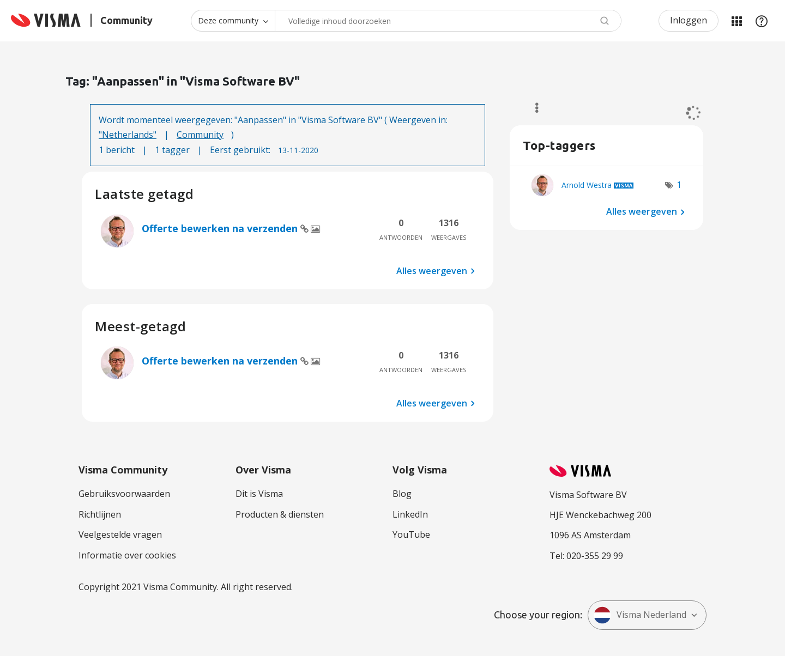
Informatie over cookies (127, 555)
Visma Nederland (640, 615)
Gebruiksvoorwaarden (124, 494)
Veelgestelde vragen (120, 534)
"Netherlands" (127, 135)
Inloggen (688, 20)
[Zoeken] (448, 21)
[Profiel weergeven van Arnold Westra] (586, 185)
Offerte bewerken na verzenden (221, 228)
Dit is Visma (259, 494)
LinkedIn (410, 514)
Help (761, 20)
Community (200, 135)
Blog (402, 494)
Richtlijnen (99, 514)
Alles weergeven (431, 271)
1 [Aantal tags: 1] (679, 185)
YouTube (411, 534)
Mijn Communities (736, 20)
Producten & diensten (279, 514)
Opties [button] (532, 108)
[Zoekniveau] (233, 21)
